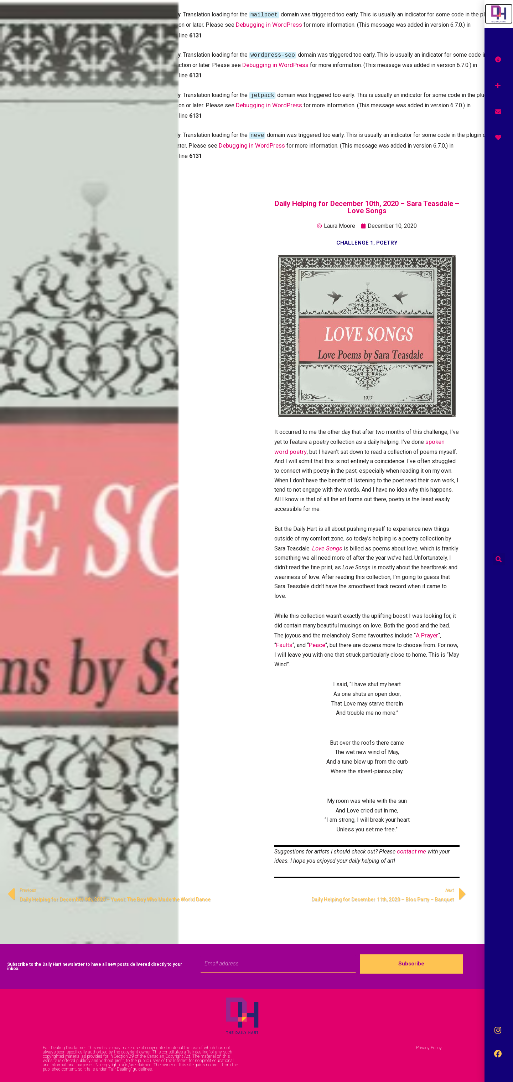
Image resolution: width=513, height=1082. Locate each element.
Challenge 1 (354, 237)
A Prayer (427, 632)
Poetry (387, 237)
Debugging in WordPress (269, 23)
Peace (317, 642)
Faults (284, 642)
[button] (499, 559)
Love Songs (327, 544)
